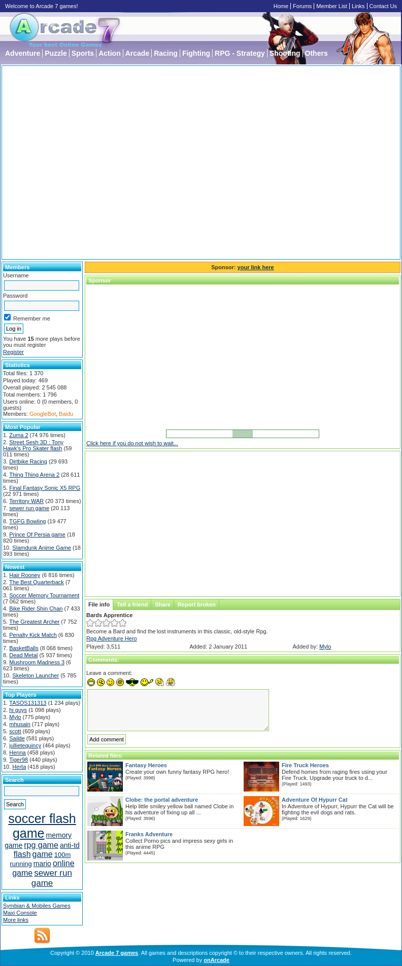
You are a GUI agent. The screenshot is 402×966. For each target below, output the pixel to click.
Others (316, 53)
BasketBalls (23, 648)
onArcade (216, 960)
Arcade (137, 53)
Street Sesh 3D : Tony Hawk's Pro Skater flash (33, 445)
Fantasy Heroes (146, 765)
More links (15, 920)
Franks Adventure (149, 834)
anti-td (70, 845)
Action (109, 53)
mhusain (19, 724)
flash (22, 854)
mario (42, 864)
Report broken (197, 604)
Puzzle (56, 53)
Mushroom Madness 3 (36, 662)
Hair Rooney (24, 575)
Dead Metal (23, 655)
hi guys (18, 710)
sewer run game (29, 508)
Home (281, 6)
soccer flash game (42, 825)
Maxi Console (20, 913)
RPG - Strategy (240, 53)
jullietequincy (25, 745)
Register (13, 352)
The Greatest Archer (34, 622)
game (42, 854)
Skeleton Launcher (35, 675)
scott (15, 731)
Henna (17, 752)
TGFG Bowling (27, 521)
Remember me (27, 318)
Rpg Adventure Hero (111, 638)
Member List (331, 6)
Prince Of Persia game (37, 534)
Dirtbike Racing (28, 461)
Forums (302, 6)
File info (99, 604)
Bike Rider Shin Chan (35, 608)
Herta (19, 767)
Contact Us (383, 6)
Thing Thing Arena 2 (34, 475)
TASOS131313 (27, 703)
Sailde (17, 738)
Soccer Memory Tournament (44, 595)
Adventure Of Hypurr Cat (315, 800)
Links (358, 6)
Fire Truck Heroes (305, 765)
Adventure (22, 53)
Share (163, 604)
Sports (83, 53)
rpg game (41, 845)
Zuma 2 (18, 435)
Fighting (196, 53)
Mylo (15, 717)
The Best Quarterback (36, 582)
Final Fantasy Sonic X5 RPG (44, 488)
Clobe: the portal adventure (161, 800)
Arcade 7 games (116, 953)
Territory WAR (26, 501)
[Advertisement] (95, 162)
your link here (256, 267)
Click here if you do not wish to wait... (132, 443)
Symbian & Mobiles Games (37, 906)
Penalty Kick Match (33, 635)
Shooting (285, 53)
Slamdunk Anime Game (41, 548)
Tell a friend (132, 604)
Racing (166, 53)
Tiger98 (18, 760)
